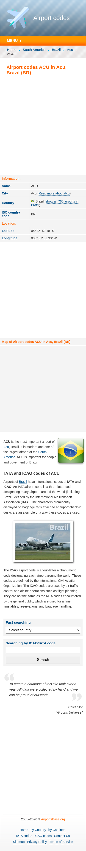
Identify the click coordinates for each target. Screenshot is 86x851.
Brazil (56, 50)
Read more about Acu (54, 193)
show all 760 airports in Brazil (54, 203)
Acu (70, 50)
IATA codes (24, 836)
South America (34, 50)
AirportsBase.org (53, 819)
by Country (38, 830)
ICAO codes (43, 836)
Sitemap (19, 842)
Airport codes (51, 17)
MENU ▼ (14, 40)
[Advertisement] (43, 125)
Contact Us (62, 836)
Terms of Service (61, 842)
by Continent (57, 830)
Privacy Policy (37, 842)
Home (11, 50)
